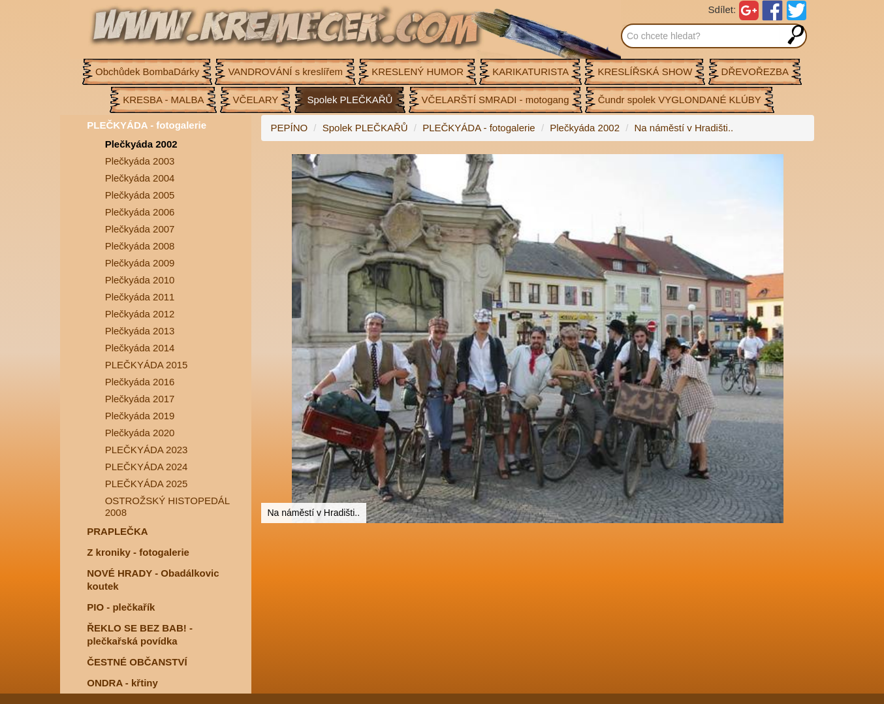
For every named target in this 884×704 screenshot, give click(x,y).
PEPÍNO (289, 127)
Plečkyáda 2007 (140, 228)
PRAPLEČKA (117, 531)
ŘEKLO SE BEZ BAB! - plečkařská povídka (140, 634)
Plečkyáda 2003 (140, 161)
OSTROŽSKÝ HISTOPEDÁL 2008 (167, 506)
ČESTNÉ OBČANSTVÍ (137, 661)
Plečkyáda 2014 (140, 347)
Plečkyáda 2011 (140, 296)
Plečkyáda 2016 (140, 381)
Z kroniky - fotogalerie (138, 552)
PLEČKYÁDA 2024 (146, 466)
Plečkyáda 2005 (140, 194)
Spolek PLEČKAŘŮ (365, 127)
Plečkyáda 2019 (140, 415)
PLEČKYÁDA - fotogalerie (146, 125)
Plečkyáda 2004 (140, 178)
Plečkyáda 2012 (140, 313)
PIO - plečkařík (121, 607)
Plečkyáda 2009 (140, 262)
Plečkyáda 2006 (140, 211)
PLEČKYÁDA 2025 (146, 483)
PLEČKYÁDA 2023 (146, 449)
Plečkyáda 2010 (140, 279)
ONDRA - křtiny (122, 682)
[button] (802, 165)
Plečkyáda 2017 (140, 398)
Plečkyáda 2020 (140, 432)
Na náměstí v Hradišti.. (684, 127)
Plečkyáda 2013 (140, 330)
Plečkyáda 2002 (141, 144)
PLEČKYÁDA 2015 (146, 364)
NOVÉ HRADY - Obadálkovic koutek (153, 580)
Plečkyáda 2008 (140, 245)
